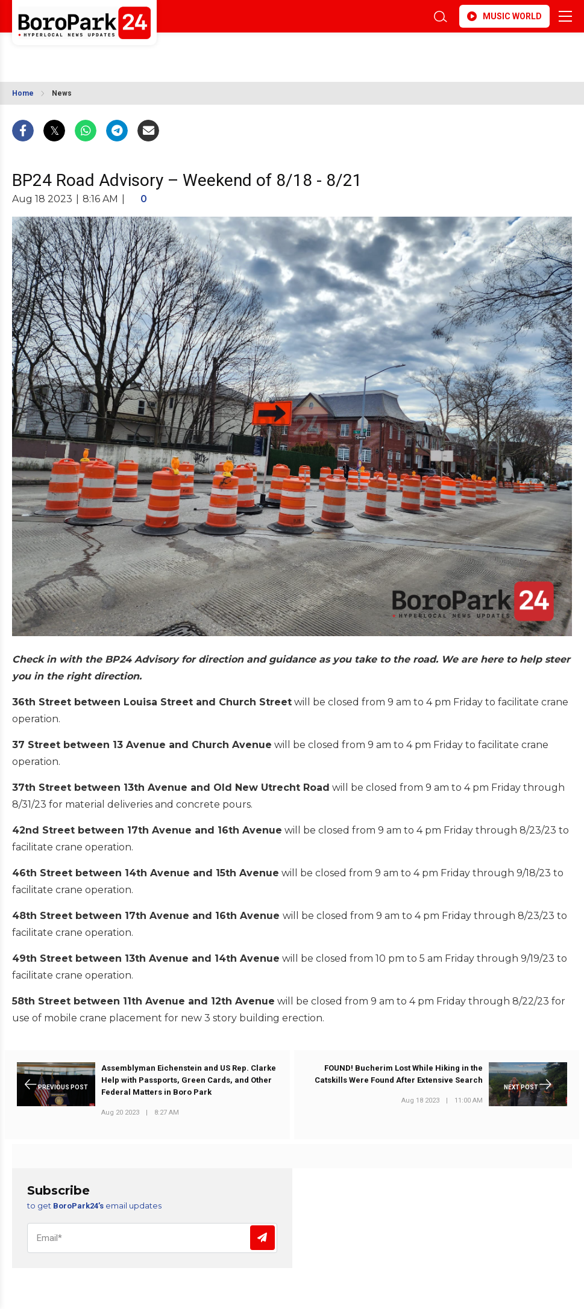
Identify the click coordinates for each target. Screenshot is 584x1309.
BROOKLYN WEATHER (119, 53)
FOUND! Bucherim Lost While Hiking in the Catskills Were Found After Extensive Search (399, 1074)
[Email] (152, 1238)
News (62, 93)
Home (23, 93)
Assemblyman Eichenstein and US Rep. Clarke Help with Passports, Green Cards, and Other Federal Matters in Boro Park (188, 1080)
